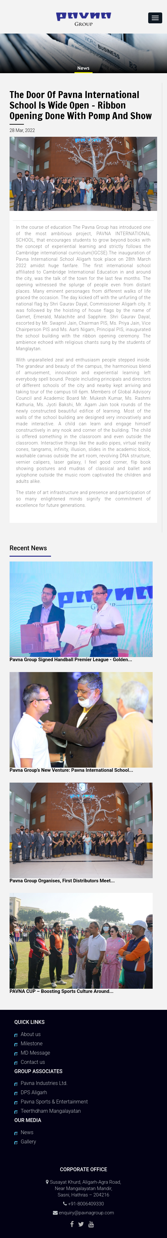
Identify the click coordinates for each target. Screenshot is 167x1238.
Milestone (31, 1044)
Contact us (33, 1062)
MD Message (35, 1053)
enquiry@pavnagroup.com (86, 1213)
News (27, 1132)
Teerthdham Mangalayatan (51, 1111)
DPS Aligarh (34, 1092)
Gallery (28, 1142)
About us (31, 1034)
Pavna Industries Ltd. (44, 1083)
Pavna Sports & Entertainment (54, 1102)
